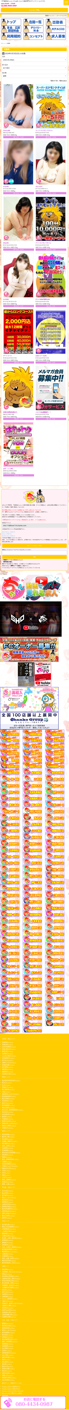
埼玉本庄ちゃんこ (7, 1112)
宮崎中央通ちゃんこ (8, 1369)
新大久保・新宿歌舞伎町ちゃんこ (12, 1110)
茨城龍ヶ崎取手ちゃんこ (10, 1141)
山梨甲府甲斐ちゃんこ (9, 1205)
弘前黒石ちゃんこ (7, 1054)
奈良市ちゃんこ (7, 1290)
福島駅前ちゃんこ (7, 1072)
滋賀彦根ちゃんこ (7, 1270)
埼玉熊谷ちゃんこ (7, 1101)
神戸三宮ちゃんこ (7, 1292)
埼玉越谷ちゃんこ (7, 1139)
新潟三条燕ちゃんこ (8, 1216)
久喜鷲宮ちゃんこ (7, 1148)
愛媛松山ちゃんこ (7, 1324)
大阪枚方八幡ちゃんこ (9, 1306)
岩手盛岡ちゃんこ (7, 1067)
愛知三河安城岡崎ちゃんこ (10, 1227)
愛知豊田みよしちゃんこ (10, 1252)
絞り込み (5, 65)
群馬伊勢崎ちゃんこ (8, 1135)
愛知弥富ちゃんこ (7, 1234)
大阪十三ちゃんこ (7, 1301)
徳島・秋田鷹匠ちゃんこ (10, 1342)
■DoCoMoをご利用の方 (8, 532)
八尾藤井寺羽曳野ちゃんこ (10, 1288)
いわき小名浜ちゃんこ (9, 1056)
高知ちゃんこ (6, 1360)
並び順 (4, 73)
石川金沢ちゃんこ (7, 1195)
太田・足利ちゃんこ (8, 1146)
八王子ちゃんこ (7, 1178)
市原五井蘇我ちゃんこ (9, 1164)
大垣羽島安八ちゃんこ (9, 1229)
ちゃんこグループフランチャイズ (12, 1391)
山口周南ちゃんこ (7, 1348)
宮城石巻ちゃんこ (7, 1045)
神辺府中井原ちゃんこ (9, 1378)
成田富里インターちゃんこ (10, 1094)
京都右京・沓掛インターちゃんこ (12, 1303)
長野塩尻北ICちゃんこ (9, 1211)
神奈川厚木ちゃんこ (8, 1108)
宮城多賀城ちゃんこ (8, 1065)
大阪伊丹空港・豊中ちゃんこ (11, 1279)
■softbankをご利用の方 (8, 536)
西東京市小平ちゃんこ (9, 1169)
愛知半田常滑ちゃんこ (9, 1261)
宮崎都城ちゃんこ (7, 1344)
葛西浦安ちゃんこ (7, 1155)
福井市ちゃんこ (7, 1218)
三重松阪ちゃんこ (7, 1254)
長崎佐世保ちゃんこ (8, 1328)
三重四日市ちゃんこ (8, 1236)
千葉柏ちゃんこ (7, 1162)
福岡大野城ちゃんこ (8, 1358)
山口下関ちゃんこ (7, 1355)
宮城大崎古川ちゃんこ (9, 1049)
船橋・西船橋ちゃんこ (9, 1180)
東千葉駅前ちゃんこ (8, 1090)
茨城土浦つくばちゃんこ (10, 1124)
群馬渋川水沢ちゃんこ (9, 1121)
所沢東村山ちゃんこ (8, 1144)
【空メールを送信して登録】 (34, 546)
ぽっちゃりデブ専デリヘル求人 (12, 1393)
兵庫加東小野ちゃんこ (9, 1313)
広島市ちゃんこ (7, 1351)
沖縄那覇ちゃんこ (7, 1346)
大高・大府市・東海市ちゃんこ (12, 1247)
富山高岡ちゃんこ (7, 1193)
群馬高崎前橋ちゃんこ (9, 1097)
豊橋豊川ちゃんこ (7, 1243)
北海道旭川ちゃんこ (8, 1058)
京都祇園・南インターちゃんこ (12, 1272)
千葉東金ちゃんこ (7, 1119)
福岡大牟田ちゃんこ (8, 1373)
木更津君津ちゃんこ (8, 1115)
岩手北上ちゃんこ (7, 1061)
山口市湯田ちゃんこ (8, 1380)
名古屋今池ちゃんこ (8, 1225)
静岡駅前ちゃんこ (7, 1240)
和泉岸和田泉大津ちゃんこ (10, 1281)
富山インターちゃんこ (9, 1198)
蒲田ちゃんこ (6, 1175)
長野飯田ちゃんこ (7, 1202)
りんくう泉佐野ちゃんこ (10, 1299)
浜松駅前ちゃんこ (7, 1245)
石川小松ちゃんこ (7, 1191)
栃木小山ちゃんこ (7, 1103)
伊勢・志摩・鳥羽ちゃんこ (10, 1259)
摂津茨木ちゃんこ (7, 1308)
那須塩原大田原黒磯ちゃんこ (11, 1153)
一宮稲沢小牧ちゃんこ (9, 1231)
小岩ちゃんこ (6, 1171)
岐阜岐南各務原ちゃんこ (10, 1249)
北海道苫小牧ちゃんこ (9, 1074)
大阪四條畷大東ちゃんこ (10, 1315)
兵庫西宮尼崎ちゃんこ (9, 1317)
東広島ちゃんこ (7, 1364)
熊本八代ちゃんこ (7, 1367)
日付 (3, 56)
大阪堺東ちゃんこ (7, 1297)
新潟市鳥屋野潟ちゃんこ (10, 1209)
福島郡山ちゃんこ (7, 1069)
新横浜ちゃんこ (7, 1157)
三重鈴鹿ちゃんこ (7, 1256)
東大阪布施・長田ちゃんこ (10, 1283)
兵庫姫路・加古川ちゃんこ (10, 1285)
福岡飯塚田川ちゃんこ (9, 1353)
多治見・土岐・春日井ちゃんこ (12, 1238)
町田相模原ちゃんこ (8, 1105)
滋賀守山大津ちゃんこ (9, 1310)
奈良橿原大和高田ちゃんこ (10, 1276)
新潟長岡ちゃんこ (7, 1200)
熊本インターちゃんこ (9, 1330)
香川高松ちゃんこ (7, 1335)
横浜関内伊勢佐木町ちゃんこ (11, 1081)
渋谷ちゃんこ (6, 1173)
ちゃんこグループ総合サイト (11, 1387)
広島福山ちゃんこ (7, 1337)
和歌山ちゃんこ (7, 1274)
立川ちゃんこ (6, 1085)
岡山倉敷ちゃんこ (7, 1362)
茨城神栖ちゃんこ (7, 1151)
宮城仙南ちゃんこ (7, 1042)
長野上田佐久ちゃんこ (9, 1214)
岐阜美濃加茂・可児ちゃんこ (11, 1263)
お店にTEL (34, 10)
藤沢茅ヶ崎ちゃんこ (8, 1137)
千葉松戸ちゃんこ (7, 1128)
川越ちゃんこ (6, 1092)
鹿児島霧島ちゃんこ (8, 1333)
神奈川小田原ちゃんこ (9, 1126)
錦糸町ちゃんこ (7, 1117)
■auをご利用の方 (7, 534)
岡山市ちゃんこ (7, 1371)
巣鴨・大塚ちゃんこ (8, 1184)
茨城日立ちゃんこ (7, 1182)
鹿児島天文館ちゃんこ (9, 1326)
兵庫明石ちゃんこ (7, 1294)
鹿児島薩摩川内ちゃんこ (10, 1339)
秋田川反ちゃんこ (7, 1051)
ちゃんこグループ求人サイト (11, 1389)
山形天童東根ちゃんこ (9, 1047)
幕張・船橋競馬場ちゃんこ (10, 1159)
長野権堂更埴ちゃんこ (9, 1207)
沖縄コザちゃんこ (7, 1376)
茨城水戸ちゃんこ (7, 1087)
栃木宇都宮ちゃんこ (8, 1099)
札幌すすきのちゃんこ (9, 1063)
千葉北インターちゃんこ (10, 1166)
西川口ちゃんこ (7, 1083)
